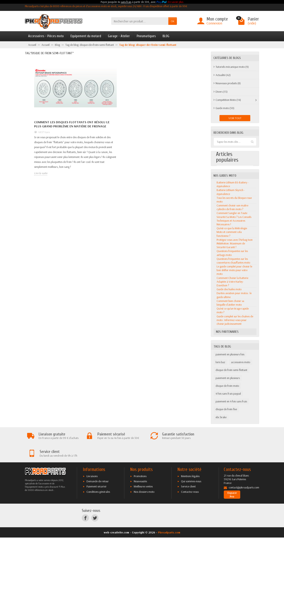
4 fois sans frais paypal (228, 482)
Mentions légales (190, 547)
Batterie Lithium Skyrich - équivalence (231, 280)
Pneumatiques (146, 36)
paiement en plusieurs (228, 467)
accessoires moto (240, 451)
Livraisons (92, 547)
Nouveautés (140, 552)
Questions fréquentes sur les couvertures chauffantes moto (233, 349)
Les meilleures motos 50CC (234, 199)
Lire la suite (40, 173)
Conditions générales (98, 563)
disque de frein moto (227, 474)
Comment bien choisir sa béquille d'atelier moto (230, 391)
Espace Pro (232, 566)
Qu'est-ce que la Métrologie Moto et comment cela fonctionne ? (232, 320)
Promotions (140, 547)
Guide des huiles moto (229, 378)
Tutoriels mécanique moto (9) (232, 67)
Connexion (214, 23)
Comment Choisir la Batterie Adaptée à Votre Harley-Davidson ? (232, 370)
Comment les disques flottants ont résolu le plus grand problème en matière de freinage (72, 124)
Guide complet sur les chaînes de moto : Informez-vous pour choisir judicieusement (235, 408)
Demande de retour (98, 552)
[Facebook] (85, 589)
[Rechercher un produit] (139, 21)
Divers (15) (221, 91)
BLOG (166, 36)
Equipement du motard (85, 36)
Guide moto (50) (225, 108)
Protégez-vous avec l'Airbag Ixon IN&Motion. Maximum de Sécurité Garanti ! (235, 332)
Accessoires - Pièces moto (46, 36)
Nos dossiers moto (144, 563)
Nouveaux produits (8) (228, 83)
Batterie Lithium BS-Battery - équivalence (233, 273)
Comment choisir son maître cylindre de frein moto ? (232, 296)
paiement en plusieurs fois (230, 443)
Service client (188, 557)
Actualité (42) (223, 75)
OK (172, 21)
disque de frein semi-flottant (231, 459)
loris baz (220, 451)
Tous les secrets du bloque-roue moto (234, 288)
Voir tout (235, 118)
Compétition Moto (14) (228, 100)
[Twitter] (94, 589)
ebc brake (221, 506)
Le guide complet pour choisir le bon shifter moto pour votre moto (234, 358)
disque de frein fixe (226, 498)
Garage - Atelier (119, 36)
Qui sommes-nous (191, 552)
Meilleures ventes (143, 557)
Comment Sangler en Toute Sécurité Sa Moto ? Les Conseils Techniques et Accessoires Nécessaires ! (234, 307)
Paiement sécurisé (96, 557)
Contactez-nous (190, 563)
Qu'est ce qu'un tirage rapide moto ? (233, 399)
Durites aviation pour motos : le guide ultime (234, 384)
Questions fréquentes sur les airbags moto (232, 341)
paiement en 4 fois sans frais (231, 490)
